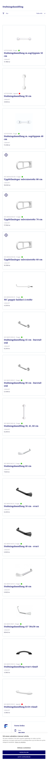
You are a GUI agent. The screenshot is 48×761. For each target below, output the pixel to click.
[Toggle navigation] (42, 757)
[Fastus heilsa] (6, 730)
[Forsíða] (24, 757)
